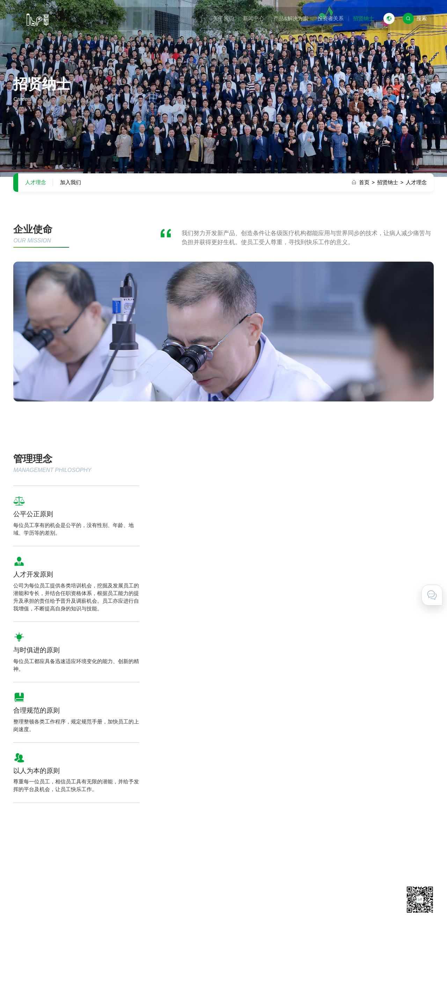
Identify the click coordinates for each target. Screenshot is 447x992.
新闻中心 (253, 18)
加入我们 (70, 182)
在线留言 (309, 915)
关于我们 (223, 18)
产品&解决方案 (290, 18)
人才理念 (35, 182)
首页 (367, 182)
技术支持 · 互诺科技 (410, 975)
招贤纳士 (363, 18)
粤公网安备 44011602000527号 (254, 975)
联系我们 (309, 905)
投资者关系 (330, 18)
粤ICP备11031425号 (193, 975)
